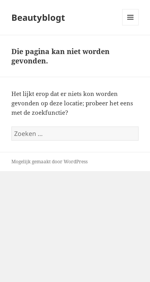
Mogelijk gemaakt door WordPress (49, 161)
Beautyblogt (38, 17)
